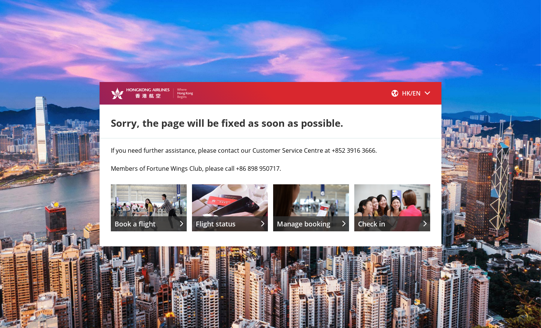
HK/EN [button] (410, 93)
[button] (410, 93)
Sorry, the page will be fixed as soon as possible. (227, 123)
